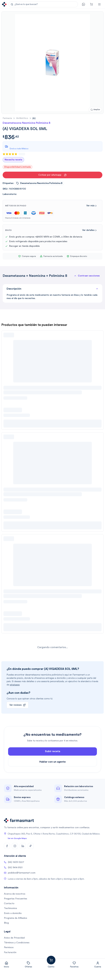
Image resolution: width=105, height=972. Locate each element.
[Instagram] (15, 846)
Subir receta (52, 765)
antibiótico (22, 118)
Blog (6, 923)
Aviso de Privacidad (14, 938)
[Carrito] (91, 4)
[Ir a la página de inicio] (4, 4)
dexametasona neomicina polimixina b (39, 183)
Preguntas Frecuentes (15, 899)
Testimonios (10, 908)
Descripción (52, 288)
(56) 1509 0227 (14, 862)
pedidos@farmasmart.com (19, 873)
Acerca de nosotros (14, 894)
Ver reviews (17, 705)
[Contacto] (83, 4)
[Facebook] (7, 846)
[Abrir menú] (99, 4)
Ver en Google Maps (17, 838)
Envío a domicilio (13, 913)
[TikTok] (31, 846)
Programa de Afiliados (15, 918)
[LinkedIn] (23, 846)
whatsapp (15, 684)
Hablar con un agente (52, 775)
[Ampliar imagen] (95, 109)
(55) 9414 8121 (13, 867)
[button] (43, 4)
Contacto (9, 903)
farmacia (7, 118)
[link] (34, 118)
